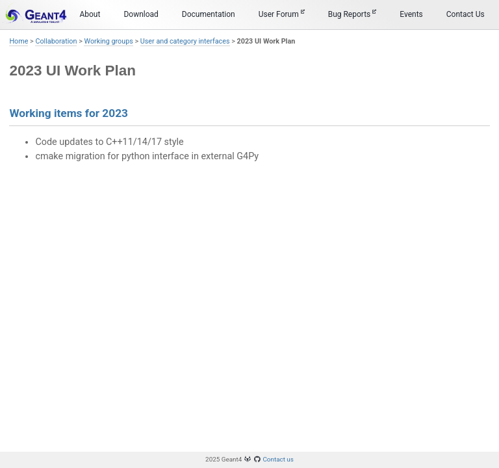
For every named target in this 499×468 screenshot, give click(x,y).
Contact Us (465, 14)
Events (411, 14)
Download (140, 14)
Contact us (278, 459)
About (89, 14)
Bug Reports (352, 14)
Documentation (208, 14)
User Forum (282, 14)
